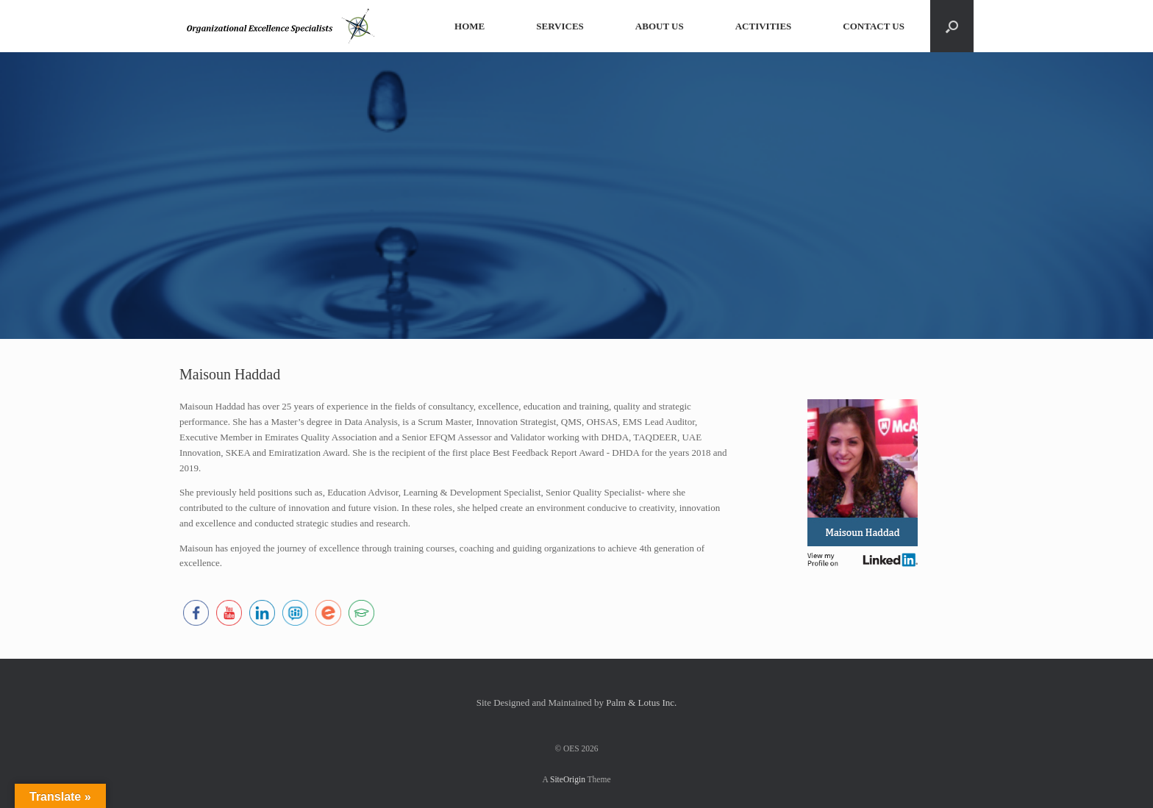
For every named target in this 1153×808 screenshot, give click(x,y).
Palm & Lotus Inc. (641, 702)
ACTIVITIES (763, 26)
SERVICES (560, 26)
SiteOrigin (567, 779)
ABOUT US (659, 26)
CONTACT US (873, 26)
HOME (469, 26)
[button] (952, 26)
